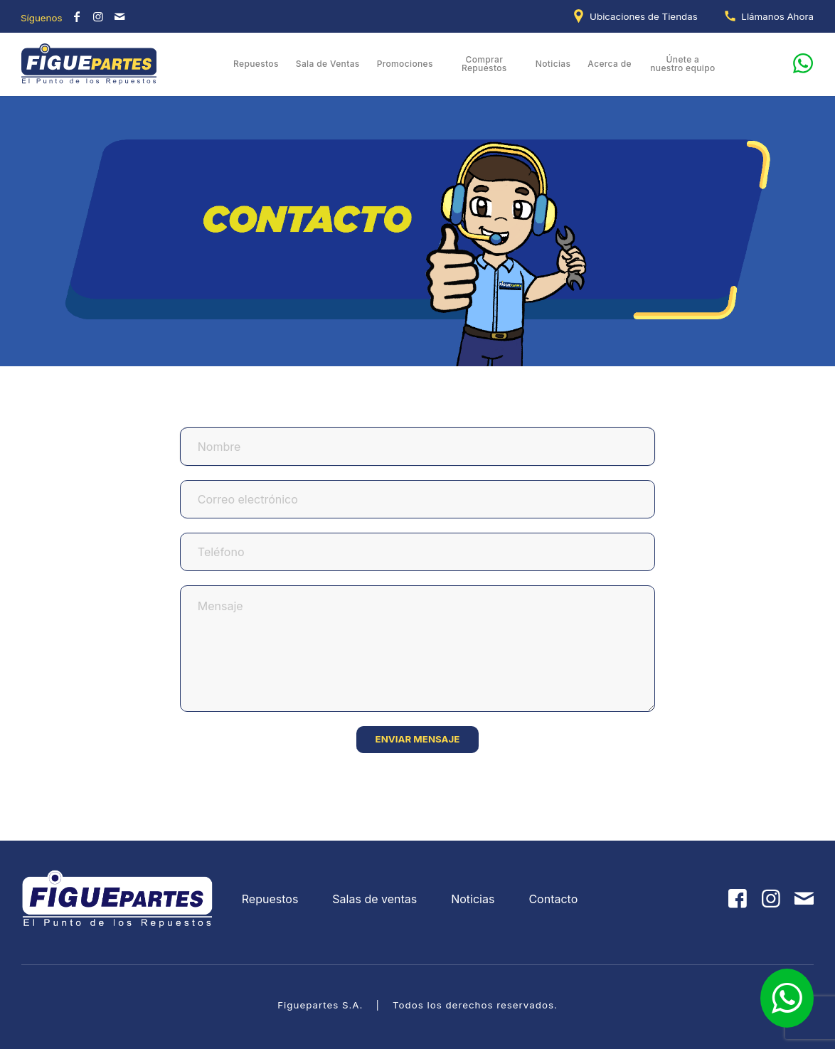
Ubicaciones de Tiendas (644, 16)
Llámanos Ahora (777, 16)
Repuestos (270, 899)
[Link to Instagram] (98, 16)
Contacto (553, 899)
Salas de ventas (374, 899)
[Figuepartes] (89, 64)
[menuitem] (638, 16)
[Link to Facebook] (76, 16)
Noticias (472, 899)
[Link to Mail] (119, 16)
